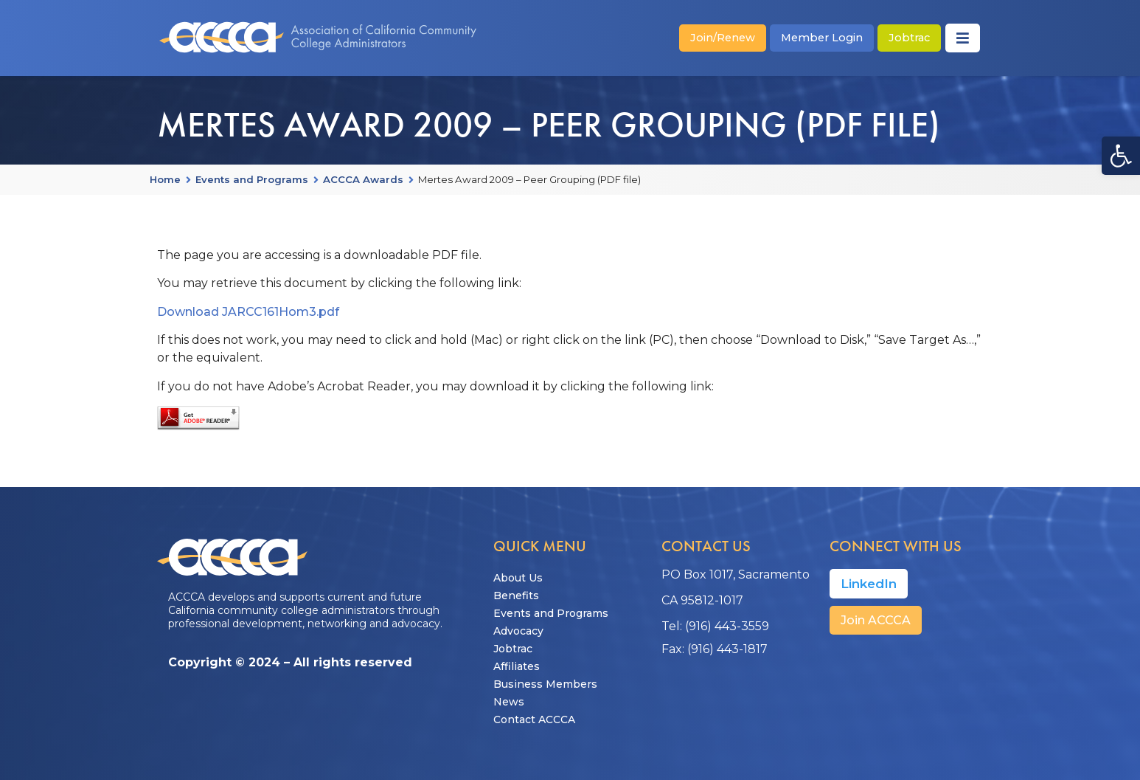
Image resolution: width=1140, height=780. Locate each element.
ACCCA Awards (363, 180)
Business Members (545, 684)
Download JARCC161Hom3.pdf (248, 312)
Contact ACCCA (534, 719)
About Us (518, 577)
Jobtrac (512, 648)
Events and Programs (251, 180)
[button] (1121, 156)
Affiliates (516, 666)
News (508, 701)
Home (165, 180)
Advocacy (518, 631)
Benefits (516, 595)
